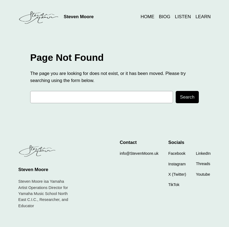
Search (187, 97)
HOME (147, 16)
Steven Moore (79, 16)
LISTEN (183, 16)
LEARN (203, 16)
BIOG (164, 16)
